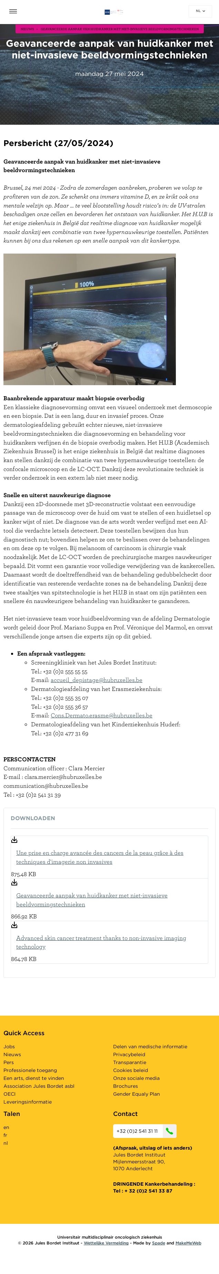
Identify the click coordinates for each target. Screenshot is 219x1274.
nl (200, 11)
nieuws (27, 29)
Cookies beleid (130, 1070)
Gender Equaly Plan (136, 1094)
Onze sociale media (136, 1078)
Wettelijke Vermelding (106, 1242)
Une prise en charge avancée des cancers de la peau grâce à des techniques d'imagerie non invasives (99, 857)
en (6, 1127)
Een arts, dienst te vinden (33, 1078)
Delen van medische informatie (150, 1046)
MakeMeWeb (188, 1242)
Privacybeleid (129, 1054)
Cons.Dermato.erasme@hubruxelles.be (101, 715)
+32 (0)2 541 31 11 (147, 1131)
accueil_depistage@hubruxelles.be (96, 679)
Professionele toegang (30, 1070)
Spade (158, 1242)
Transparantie (129, 1062)
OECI (9, 1094)
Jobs (9, 1046)
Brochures (125, 1086)
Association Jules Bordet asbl (38, 1086)
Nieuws (12, 1054)
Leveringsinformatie (27, 1102)
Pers (8, 1062)
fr (5, 1135)
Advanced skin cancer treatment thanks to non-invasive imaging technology (101, 942)
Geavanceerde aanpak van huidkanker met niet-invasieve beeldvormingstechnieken (92, 900)
